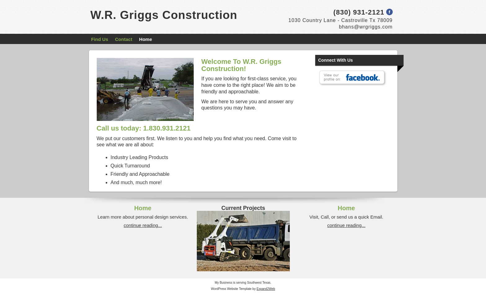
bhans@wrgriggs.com (366, 26)
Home (145, 39)
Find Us (99, 39)
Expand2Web (266, 289)
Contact (123, 39)
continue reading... (143, 225)
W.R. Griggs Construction (164, 15)
